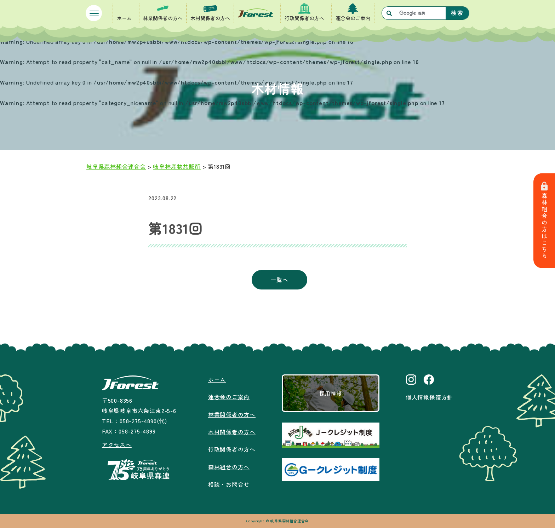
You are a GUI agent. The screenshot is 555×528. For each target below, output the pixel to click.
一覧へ (279, 279)
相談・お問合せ (229, 483)
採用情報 (330, 393)
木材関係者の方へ (210, 18)
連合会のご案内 (353, 18)
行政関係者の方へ (304, 18)
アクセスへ (117, 444)
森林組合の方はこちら (544, 221)
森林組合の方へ (229, 465)
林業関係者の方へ (163, 18)
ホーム (124, 18)
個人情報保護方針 (429, 397)
